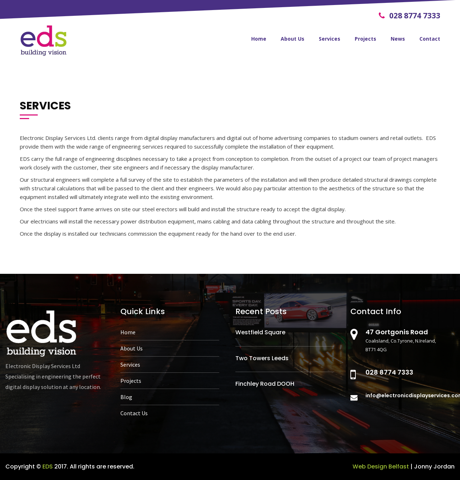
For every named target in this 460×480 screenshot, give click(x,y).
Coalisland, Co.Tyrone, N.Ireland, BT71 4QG (407, 340)
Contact (429, 38)
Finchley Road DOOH (264, 384)
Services (329, 38)
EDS (47, 466)
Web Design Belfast (381, 466)
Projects (365, 38)
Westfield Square (260, 332)
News (398, 38)
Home (258, 38)
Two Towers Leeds (262, 358)
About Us (292, 38)
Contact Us (134, 413)
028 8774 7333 (409, 15)
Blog (126, 396)
